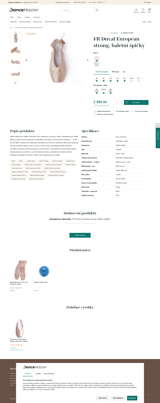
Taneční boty (37, 22)
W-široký (96, 90)
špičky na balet (57, 161)
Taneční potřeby (25, 22)
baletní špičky (43, 161)
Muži (12, 17)
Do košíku (133, 102)
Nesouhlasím (118, 398)
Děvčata (37, 17)
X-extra (103, 89)
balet (13, 161)
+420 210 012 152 (79, 2)
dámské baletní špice (19, 175)
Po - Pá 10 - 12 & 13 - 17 (97, 2)
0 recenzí (112, 33)
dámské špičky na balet (56, 175)
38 (110, 78)
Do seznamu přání (120, 111)
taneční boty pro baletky (53, 164)
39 (117, 78)
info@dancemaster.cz (62, 2)
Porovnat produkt (139, 111)
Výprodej (13, 22)
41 (138, 78)
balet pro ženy (70, 164)
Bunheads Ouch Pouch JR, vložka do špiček (19, 283)
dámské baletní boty (18, 179)
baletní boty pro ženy (39, 172)
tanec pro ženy (17, 168)
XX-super (110, 90)
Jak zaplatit (14, 380)
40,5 (131, 78)
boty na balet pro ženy (57, 172)
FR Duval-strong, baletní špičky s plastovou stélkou (19, 340)
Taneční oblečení (51, 22)
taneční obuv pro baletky (33, 164)
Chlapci (27, 17)
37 (104, 78)
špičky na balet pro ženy (20, 172)
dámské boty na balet (36, 179)
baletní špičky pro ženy (52, 168)
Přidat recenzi (80, 235)
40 (124, 78)
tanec (21, 161)
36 (97, 78)
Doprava (13, 378)
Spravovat (102, 398)
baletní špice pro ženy (33, 168)
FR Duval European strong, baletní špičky (29, 27)
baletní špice (31, 161)
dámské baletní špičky (37, 175)
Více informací (49, 373)
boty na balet (16, 164)
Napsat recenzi (126, 33)
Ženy (19, 17)
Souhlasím (132, 398)
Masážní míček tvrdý (40, 282)
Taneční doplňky (65, 22)
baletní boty (70, 161)
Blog (149, 22)
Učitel (144, 22)
